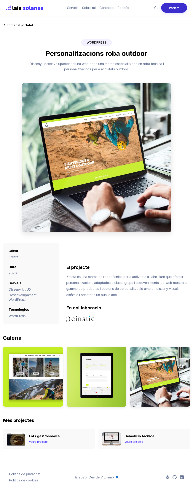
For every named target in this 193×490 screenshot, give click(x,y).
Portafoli (123, 8)
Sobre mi (89, 8)
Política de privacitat (24, 474)
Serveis (72, 8)
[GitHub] (175, 477)
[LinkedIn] (182, 477)
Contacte (106, 8)
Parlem (174, 8)
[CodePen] (167, 477)
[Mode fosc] (156, 8)
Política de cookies (23, 480)
